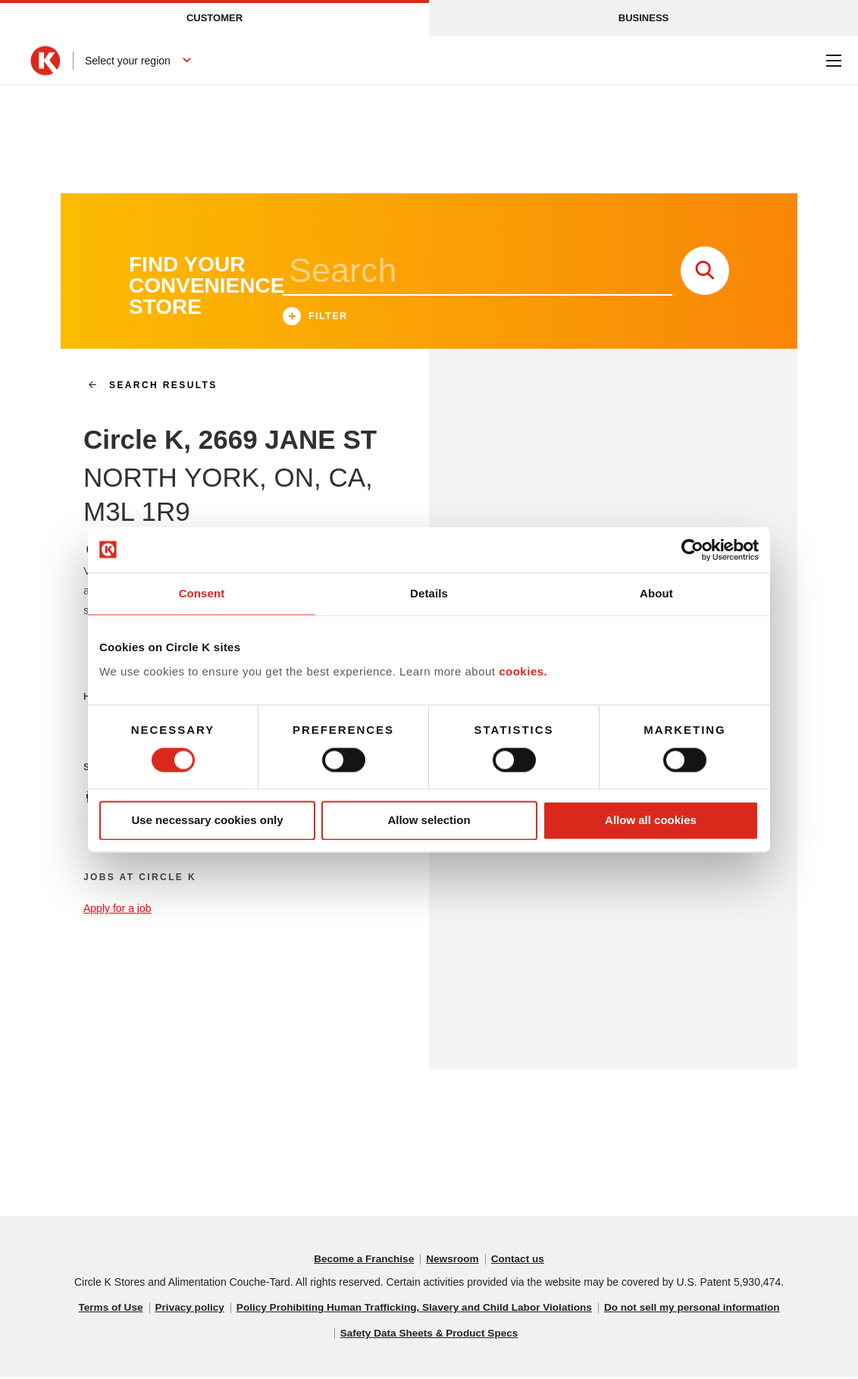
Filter (315, 319)
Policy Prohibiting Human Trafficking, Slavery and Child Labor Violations (413, 1310)
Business (643, 18)
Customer (214, 18)
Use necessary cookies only (207, 820)
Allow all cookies (651, 820)
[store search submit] (705, 273)
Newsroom (453, 1261)
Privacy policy (182, 1310)
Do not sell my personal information (699, 1310)
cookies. (523, 671)
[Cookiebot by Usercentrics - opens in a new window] (692, 549)
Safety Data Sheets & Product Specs (429, 1336)
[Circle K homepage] (45, 60)
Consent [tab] (202, 593)
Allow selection (428, 820)
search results (147, 387)
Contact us (520, 1261)
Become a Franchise (362, 1261)
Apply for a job (117, 910)
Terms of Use (101, 1310)
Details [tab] (429, 593)
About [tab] (656, 593)
